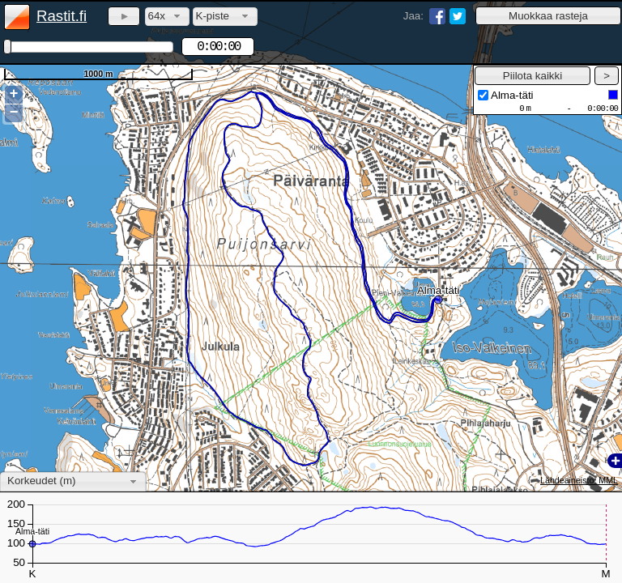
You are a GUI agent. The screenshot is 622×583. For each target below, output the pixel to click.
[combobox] (167, 16)
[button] (548, 15)
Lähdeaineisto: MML (579, 480)
